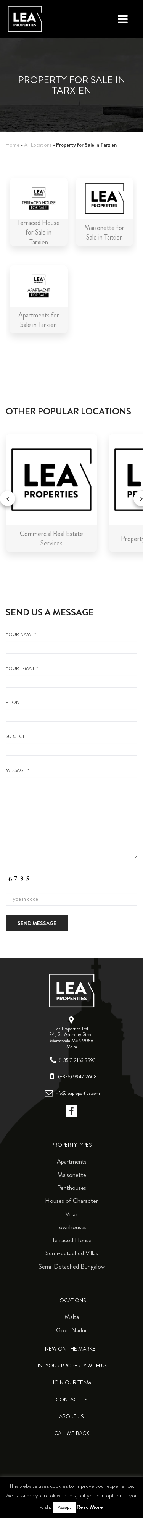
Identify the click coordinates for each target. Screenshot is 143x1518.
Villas (71, 1214)
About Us (71, 1416)
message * (71, 812)
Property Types (71, 1145)
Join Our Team (71, 1382)
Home (12, 145)
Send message (37, 923)
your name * (71, 642)
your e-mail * (71, 676)
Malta (71, 1316)
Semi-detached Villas (71, 1252)
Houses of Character (71, 1200)
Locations (71, 1300)
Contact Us (72, 1399)
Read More (90, 1507)
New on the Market (71, 1349)
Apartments (72, 1161)
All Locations (37, 145)
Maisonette (71, 1174)
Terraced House (72, 1240)
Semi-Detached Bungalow (72, 1266)
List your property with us (71, 1365)
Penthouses (71, 1187)
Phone (71, 710)
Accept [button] (64, 1507)
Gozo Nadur (71, 1330)
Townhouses (71, 1227)
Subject (71, 744)
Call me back (71, 1433)
